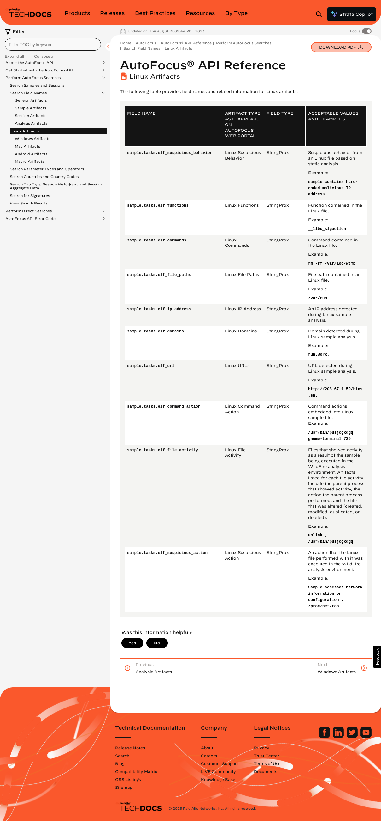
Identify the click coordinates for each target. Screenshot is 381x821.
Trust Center (266, 755)
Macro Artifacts (29, 161)
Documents (265, 771)
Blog (119, 763)
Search (122, 755)
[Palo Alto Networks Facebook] (325, 736)
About (207, 747)
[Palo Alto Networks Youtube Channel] (366, 736)
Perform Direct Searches (28, 211)
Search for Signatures (30, 195)
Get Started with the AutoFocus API (39, 70)
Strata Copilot (352, 14)
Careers (209, 755)
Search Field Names (28, 93)
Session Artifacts (30, 115)
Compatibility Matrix (136, 771)
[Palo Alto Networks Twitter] (353, 736)
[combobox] (53, 44)
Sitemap (123, 787)
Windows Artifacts (32, 139)
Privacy (261, 747)
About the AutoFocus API (29, 62)
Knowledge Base (218, 779)
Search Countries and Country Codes (44, 176)
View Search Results (29, 203)
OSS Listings (128, 779)
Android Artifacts (31, 154)
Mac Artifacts (27, 146)
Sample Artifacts (30, 108)
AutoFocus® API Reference (186, 43)
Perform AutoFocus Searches (33, 78)
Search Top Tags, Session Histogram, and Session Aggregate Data (56, 186)
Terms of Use (267, 763)
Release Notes (130, 747)
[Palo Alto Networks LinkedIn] (339, 736)
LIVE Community (218, 771)
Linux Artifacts (25, 131)
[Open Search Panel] (320, 14)
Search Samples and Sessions (37, 85)
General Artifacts (31, 100)
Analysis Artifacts (31, 123)
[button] (377, 657)
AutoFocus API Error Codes (31, 219)
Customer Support (219, 763)
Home (125, 43)
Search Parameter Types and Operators (47, 169)
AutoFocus (146, 43)
